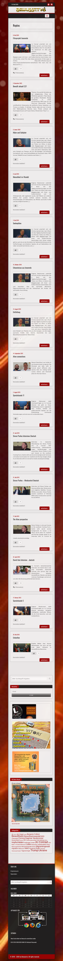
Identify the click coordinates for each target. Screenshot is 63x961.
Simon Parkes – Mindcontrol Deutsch (26, 480)
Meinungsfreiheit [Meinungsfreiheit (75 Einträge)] (16, 846)
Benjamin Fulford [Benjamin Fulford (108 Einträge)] (33, 834)
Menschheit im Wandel (21, 177)
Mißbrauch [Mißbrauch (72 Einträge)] (21, 848)
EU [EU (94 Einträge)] (25, 840)
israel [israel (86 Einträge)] (33, 842)
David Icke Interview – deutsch (23, 560)
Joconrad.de (16, 823)
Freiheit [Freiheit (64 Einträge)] (28, 840)
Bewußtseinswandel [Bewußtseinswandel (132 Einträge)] (32, 836)
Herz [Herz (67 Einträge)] (46, 840)
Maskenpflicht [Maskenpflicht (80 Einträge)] (42, 844)
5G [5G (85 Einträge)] (12, 834)
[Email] (31, 692)
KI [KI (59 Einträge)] (15, 844)
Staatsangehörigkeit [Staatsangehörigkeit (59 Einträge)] (16, 850)
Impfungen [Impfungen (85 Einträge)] (27, 842)
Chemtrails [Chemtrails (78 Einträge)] (15, 838)
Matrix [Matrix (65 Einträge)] (48, 844)
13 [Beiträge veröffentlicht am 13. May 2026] (25, 902)
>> (44, 75)
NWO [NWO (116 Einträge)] (27, 848)
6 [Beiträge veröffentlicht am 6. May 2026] (25, 900)
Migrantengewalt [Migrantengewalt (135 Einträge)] (43, 846)
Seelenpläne (17, 223)
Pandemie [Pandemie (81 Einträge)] (32, 848)
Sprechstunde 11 (18, 395)
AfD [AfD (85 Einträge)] (18, 834)
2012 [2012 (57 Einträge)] (15, 834)
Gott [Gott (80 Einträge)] (38, 840)
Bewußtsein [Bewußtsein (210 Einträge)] (18, 836)
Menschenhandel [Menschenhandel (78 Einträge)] (26, 846)
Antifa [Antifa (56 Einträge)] (25, 834)
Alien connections (19, 356)
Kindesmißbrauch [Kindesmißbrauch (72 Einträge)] (21, 844)
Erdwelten (16, 637)
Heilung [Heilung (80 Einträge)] (42, 840)
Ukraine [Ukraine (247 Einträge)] (43, 850)
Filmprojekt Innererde (20, 38)
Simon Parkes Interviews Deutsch (24, 436)
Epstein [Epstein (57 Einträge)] (21, 840)
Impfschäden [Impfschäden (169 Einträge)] (18, 842)
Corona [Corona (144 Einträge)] (21, 838)
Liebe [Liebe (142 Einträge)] (28, 844)
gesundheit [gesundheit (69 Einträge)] (33, 840)
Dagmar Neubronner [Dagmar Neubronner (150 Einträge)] (34, 838)
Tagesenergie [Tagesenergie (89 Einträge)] (25, 851)
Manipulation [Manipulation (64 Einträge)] (34, 844)
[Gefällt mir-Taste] (15, 68)
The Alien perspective (20, 519)
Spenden (14, 874)
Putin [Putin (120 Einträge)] (38, 848)
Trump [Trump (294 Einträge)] (34, 850)
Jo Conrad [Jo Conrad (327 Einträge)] (41, 842)
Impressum (15, 871)
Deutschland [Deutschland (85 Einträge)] (15, 840)
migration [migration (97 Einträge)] (15, 848)
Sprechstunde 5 (18, 600)
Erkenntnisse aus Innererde (22, 267)
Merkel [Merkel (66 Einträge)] (34, 846)
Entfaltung (16, 312)
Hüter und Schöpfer (19, 132)
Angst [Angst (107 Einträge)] (21, 834)
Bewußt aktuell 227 (20, 86)
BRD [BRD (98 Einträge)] (42, 836)
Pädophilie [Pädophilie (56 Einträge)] (42, 848)
